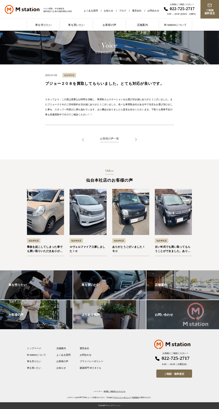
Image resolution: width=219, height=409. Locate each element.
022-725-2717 (182, 8)
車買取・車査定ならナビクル (115, 391)
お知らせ (108, 10)
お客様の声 (109, 24)
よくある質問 (91, 10)
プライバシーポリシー (91, 361)
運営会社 (137, 10)
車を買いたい (76, 24)
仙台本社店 (34, 240)
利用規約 (135, 397)
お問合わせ (153, 10)
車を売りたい (43, 24)
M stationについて (175, 24)
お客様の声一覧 (109, 138)
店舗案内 (142, 24)
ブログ (122, 10)
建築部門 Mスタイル (90, 367)
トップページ (34, 348)
